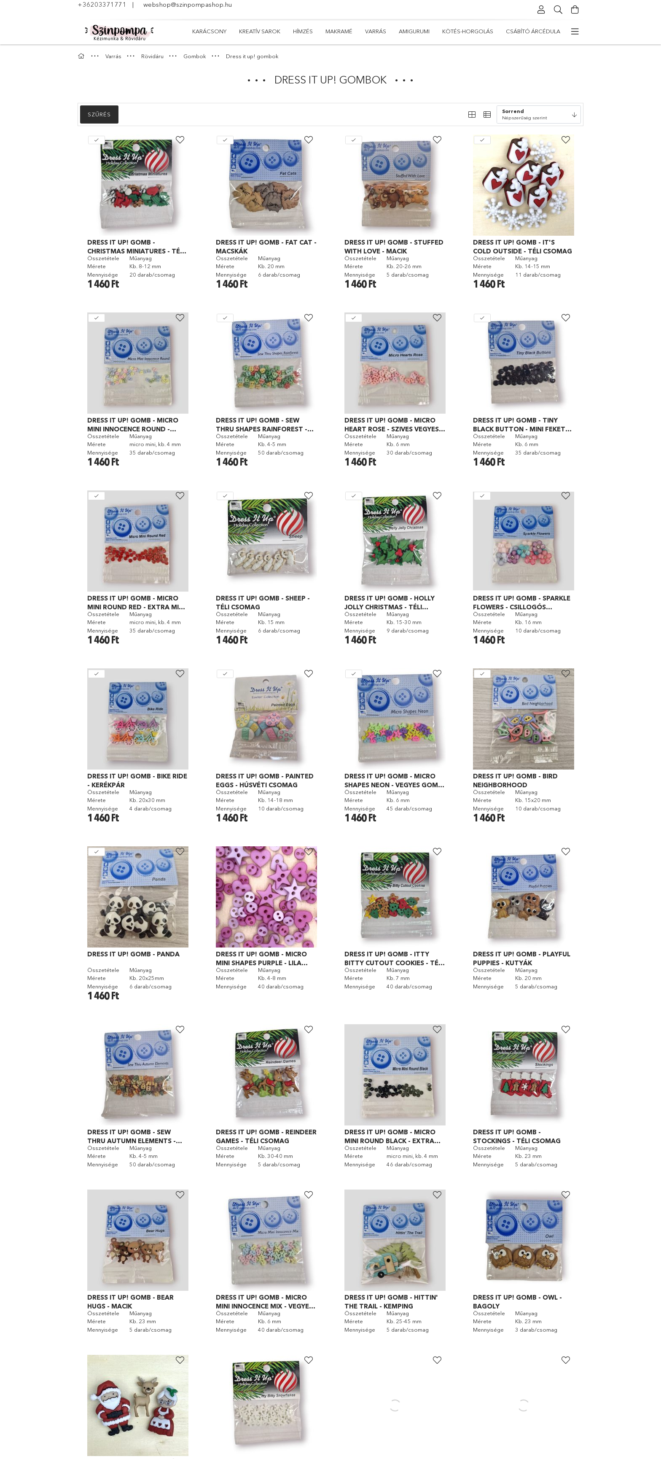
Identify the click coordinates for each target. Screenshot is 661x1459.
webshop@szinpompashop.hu (187, 4)
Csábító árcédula (219, 31)
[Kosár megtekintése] (575, 9)
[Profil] (541, 9)
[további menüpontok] (575, 31)
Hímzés (449, 31)
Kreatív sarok (492, 31)
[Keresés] (558, 9)
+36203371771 (102, 4)
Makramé (413, 31)
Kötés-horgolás (284, 31)
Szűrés (99, 114)
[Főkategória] (82, 56)
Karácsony (543, 31)
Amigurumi (338, 31)
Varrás (376, 31)
